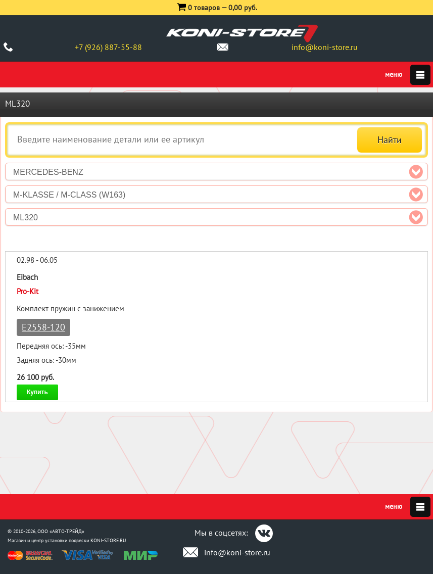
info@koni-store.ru (325, 47)
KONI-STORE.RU (108, 540)
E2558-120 (43, 327)
